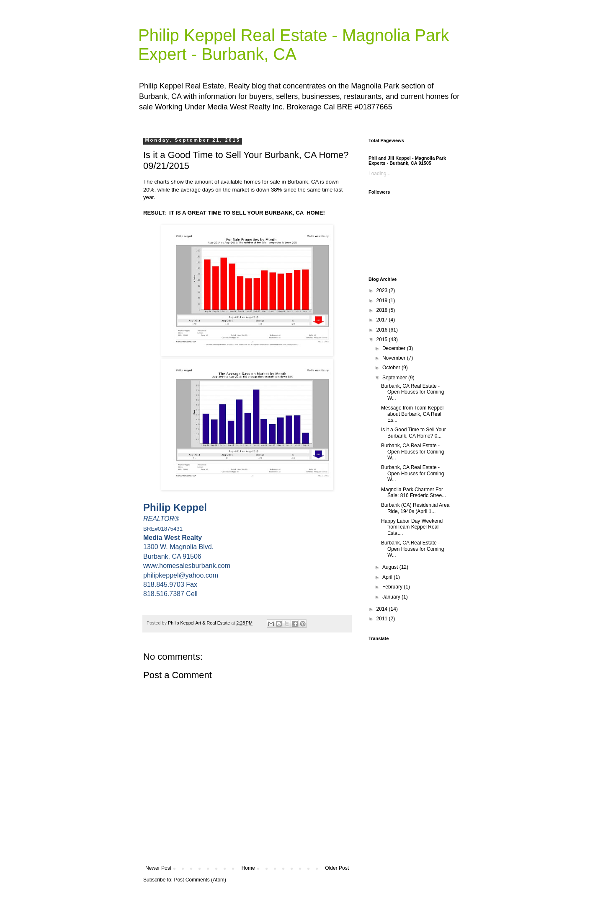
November (394, 358)
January (392, 597)
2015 (382, 339)
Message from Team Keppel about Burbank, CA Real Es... (412, 414)
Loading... (379, 173)
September (395, 378)
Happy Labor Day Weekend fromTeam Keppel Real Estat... (412, 527)
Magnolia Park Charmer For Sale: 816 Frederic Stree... (413, 492)
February (393, 587)
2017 (382, 320)
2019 (382, 300)
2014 (382, 609)
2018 (382, 310)
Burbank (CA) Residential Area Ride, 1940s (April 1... (415, 508)
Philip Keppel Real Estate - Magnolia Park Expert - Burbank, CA (293, 44)
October (392, 368)
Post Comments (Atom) (200, 880)
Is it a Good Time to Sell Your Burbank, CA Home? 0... (413, 432)
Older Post (337, 868)
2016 (382, 330)
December (394, 348)
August (390, 567)
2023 (382, 290)
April (388, 577)
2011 (382, 619)
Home (248, 868)
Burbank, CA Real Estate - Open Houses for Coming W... (412, 392)
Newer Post (158, 868)
